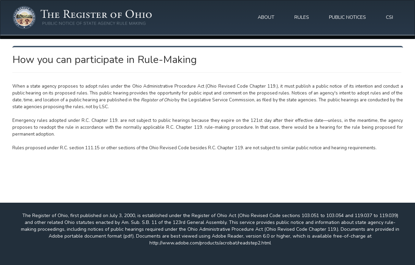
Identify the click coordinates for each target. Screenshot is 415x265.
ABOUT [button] (266, 17)
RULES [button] (301, 17)
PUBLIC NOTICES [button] (347, 17)
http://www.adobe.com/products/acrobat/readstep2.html (210, 243)
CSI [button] (389, 17)
